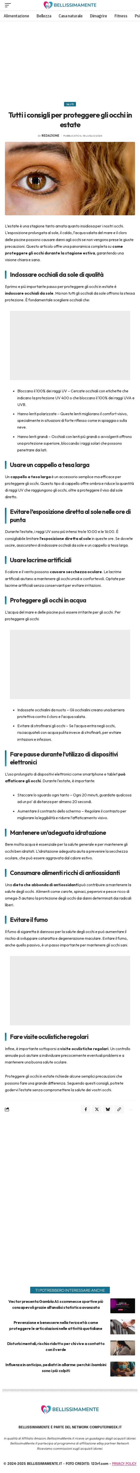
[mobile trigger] (9, 5)
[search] (131, 5)
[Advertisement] (70, 59)
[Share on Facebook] (86, 1109)
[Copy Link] (119, 1109)
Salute (70, 104)
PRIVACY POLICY (124, 1464)
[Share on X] (97, 1109)
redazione (50, 135)
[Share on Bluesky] (108, 1109)
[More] (130, 1109)
